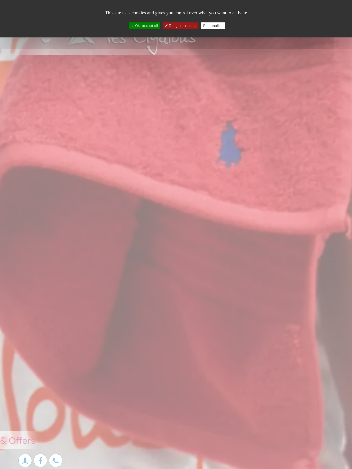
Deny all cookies (180, 25)
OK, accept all (144, 25)
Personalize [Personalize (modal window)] (212, 25)
